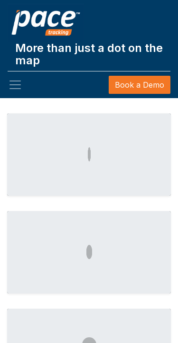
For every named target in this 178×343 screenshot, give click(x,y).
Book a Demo (139, 85)
